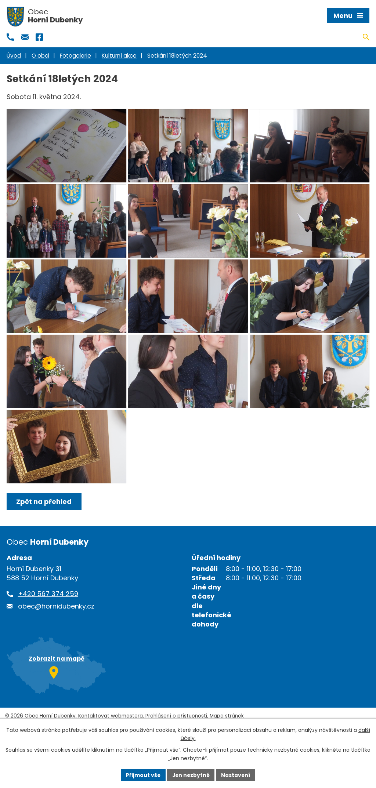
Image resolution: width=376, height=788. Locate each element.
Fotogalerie (75, 55)
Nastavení (236, 774)
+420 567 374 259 (48, 630)
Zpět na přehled (44, 538)
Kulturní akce (119, 55)
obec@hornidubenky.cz (56, 642)
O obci (40, 55)
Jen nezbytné (190, 774)
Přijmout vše (142, 774)
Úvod (14, 55)
